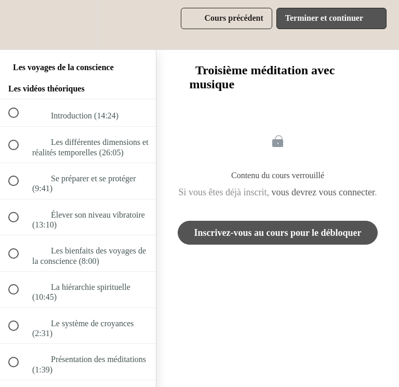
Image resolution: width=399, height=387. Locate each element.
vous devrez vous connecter (323, 192)
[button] (19, 24)
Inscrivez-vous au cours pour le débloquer (277, 233)
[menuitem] (78, 24)
